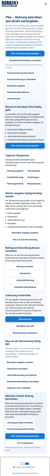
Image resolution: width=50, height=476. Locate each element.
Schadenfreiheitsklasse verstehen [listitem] (23, 381)
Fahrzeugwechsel (15, 183)
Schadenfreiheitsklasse (25, 287)
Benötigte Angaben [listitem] (16, 86)
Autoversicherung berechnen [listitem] (20, 73)
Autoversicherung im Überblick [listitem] (21, 79)
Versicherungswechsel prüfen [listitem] (21, 429)
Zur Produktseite (25, 443)
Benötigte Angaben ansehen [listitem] (20, 362)
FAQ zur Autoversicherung (25, 239)
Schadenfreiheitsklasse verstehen (27, 45)
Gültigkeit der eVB (25, 326)
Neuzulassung (34, 183)
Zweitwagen (33, 177)
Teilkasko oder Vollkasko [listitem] (19, 388)
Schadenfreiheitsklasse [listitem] (18, 92)
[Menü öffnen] (45, 4)
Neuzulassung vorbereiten (25, 333)
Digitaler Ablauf (26, 465)
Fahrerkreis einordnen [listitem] (17, 369)
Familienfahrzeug (15, 177)
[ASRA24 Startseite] (10, 4)
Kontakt (6, 465)
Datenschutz (24, 468)
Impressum (35, 468)
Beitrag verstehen (25, 266)
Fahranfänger (34, 171)
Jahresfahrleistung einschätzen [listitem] (22, 375)
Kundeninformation (10, 468)
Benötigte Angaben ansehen (22, 47)
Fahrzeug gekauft (15, 171)
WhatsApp (15, 465)
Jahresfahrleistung (25, 280)
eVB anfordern (25, 319)
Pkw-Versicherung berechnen (25, 53)
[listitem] (40, 79)
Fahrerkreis (25, 273)
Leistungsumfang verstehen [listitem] (20, 422)
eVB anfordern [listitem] (14, 98)
